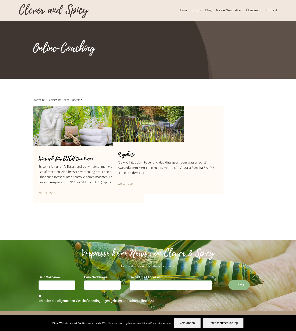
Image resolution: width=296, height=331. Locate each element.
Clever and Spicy (53, 10)
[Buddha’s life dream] (73, 107)
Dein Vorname (49, 277)
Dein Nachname (95, 277)
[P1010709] (148, 107)
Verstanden (187, 323)
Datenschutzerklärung (223, 323)
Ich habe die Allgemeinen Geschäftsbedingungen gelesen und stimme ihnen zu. (97, 301)
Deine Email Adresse (145, 277)
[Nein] (291, 323)
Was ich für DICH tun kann (66, 158)
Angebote (126, 154)
